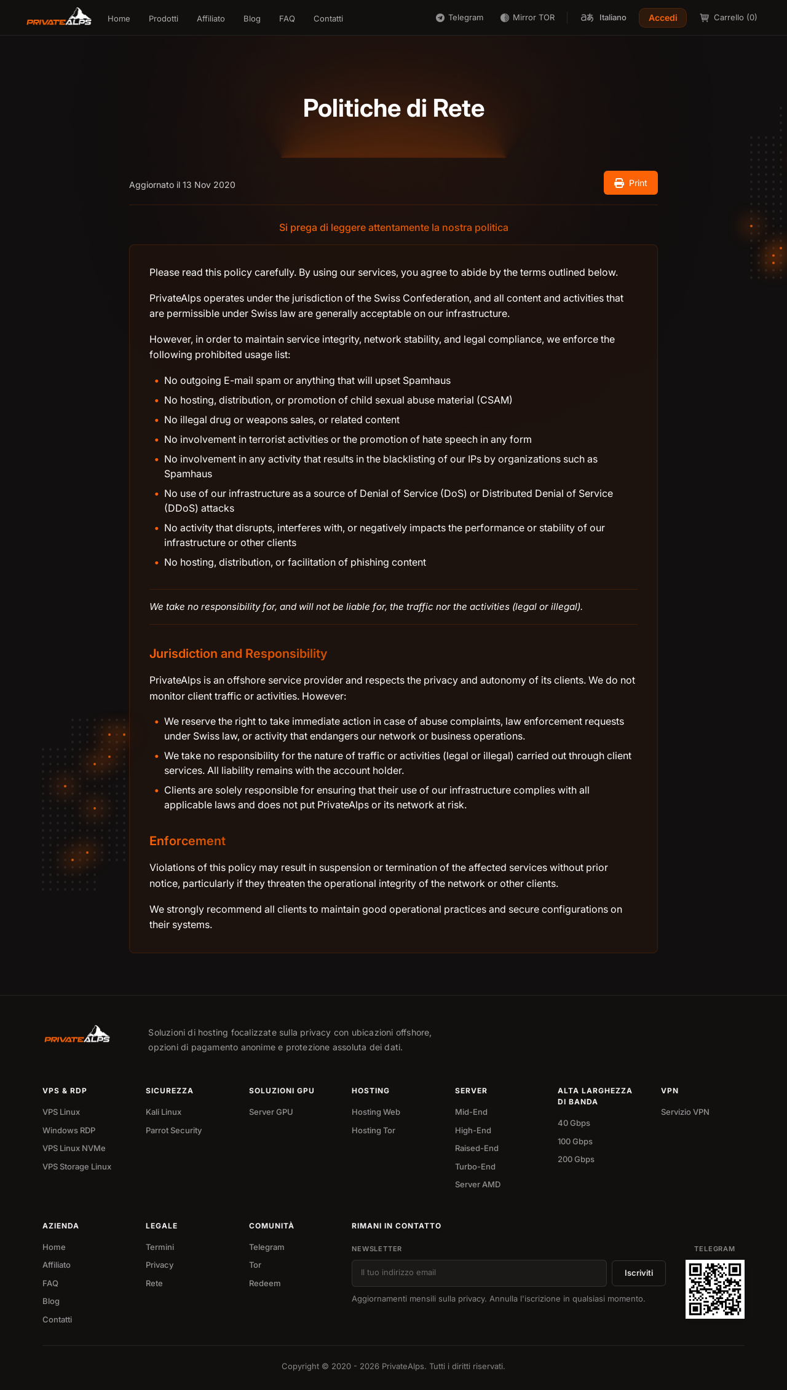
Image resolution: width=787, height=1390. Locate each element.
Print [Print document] (630, 183)
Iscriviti (639, 1273)
